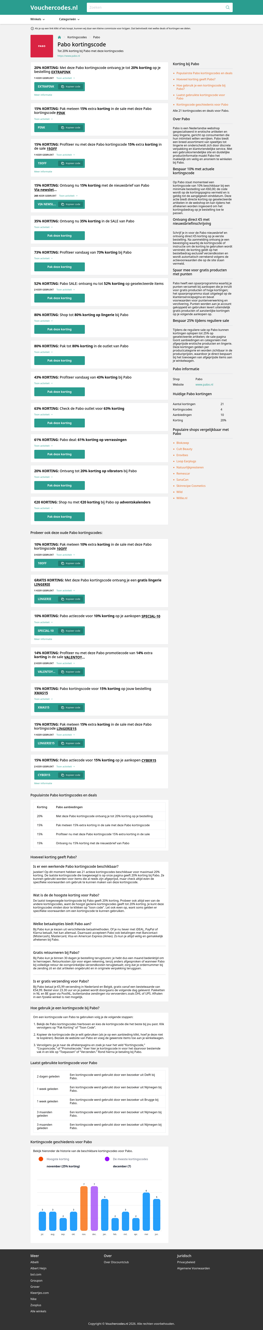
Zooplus (36, 1305)
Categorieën (69, 19)
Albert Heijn (39, 1268)
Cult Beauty (184, 449)
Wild (180, 492)
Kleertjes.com (40, 1293)
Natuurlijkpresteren (190, 467)
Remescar (183, 473)
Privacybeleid (186, 1262)
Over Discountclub (116, 1262)
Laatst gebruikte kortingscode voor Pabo (201, 96)
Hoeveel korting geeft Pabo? (196, 79)
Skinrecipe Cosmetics (191, 486)
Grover (35, 1287)
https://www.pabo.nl (69, 56)
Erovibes (182, 455)
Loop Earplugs (186, 461)
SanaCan (182, 480)
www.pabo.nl (204, 384)
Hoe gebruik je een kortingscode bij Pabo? (201, 87)
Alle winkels (38, 1311)
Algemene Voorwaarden (193, 1268)
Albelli (35, 1262)
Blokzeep (183, 443)
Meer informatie (43, 95)
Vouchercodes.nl (54, 7)
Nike (34, 1299)
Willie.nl (182, 498)
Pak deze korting (59, 236)
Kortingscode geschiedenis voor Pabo (202, 105)
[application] (99, 1206)
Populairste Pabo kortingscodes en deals (204, 73)
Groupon (37, 1281)
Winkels (38, 19)
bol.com (36, 1274)
